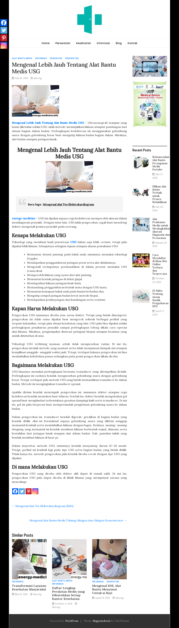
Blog (119, 43)
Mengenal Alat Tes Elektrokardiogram (68, 204)
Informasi (103, 43)
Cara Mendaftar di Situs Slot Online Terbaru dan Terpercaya (159, 264)
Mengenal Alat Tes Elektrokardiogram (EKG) (42, 506)
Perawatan (62, 43)
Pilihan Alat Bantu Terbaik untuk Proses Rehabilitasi (159, 194)
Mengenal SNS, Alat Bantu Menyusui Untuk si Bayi (106, 589)
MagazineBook (101, 621)
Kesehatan (83, 43)
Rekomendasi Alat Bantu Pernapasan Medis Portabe (160, 163)
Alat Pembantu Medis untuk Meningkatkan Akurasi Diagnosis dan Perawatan (161, 228)
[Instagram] (35, 491)
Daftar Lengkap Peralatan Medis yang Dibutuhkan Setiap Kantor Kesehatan (68, 593)
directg (38, 78)
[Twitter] (22, 491)
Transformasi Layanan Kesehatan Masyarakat (29, 587)
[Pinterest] (29, 491)
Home (46, 43)
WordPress (71, 621)
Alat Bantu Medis (22, 58)
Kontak (132, 43)
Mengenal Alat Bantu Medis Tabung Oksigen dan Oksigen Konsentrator (78, 520)
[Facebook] (15, 491)
